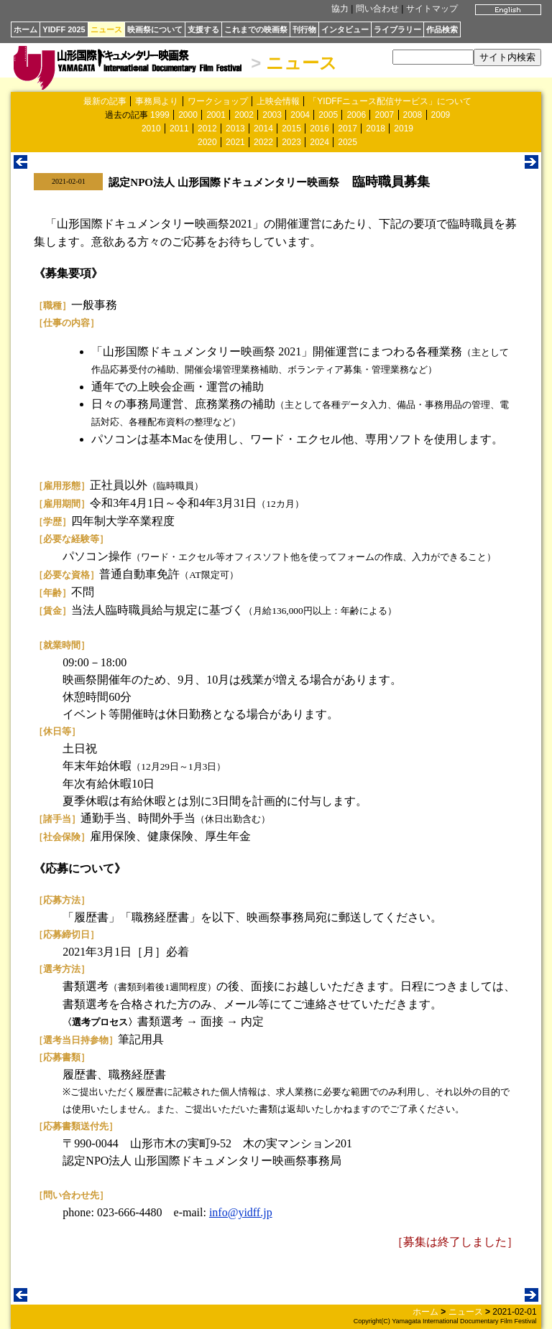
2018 (375, 128)
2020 (207, 142)
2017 (347, 128)
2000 (188, 115)
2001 (216, 115)
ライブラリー (397, 29)
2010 (151, 128)
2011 (179, 128)
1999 (160, 115)
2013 (235, 128)
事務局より (156, 101)
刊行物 (304, 29)
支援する (203, 29)
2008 (413, 115)
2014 (263, 128)
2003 (272, 115)
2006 (356, 115)
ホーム (25, 29)
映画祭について (155, 29)
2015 (291, 128)
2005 (328, 115)
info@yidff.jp (240, 1212)
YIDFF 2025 (63, 29)
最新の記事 (104, 101)
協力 (340, 9)
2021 (235, 142)
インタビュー (345, 29)
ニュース (106, 29)
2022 (263, 142)
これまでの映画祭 (256, 29)
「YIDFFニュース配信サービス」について (390, 101)
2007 (384, 115)
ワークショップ (218, 101)
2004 (300, 115)
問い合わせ (377, 9)
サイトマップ (432, 9)
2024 (319, 142)
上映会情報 (278, 101)
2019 (403, 128)
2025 (347, 142)
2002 (244, 115)
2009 (441, 115)
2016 (319, 128)
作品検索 (442, 29)
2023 (291, 142)
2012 (207, 128)
